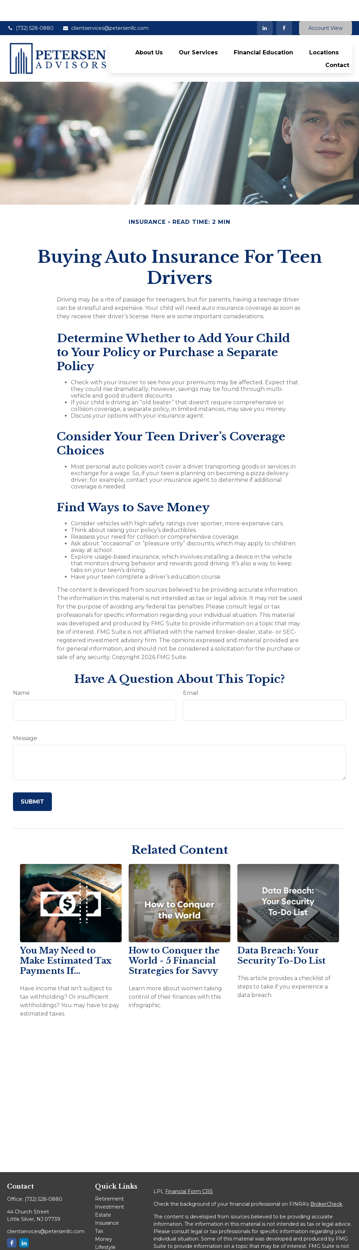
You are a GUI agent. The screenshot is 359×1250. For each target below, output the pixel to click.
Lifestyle (105, 1226)
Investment (109, 1186)
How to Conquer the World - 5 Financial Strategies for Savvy (174, 939)
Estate (103, 1194)
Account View (326, 7)
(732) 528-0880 (30, 7)
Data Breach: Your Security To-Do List (281, 934)
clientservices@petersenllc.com (105, 7)
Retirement (109, 1178)
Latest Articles (112, 1234)
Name (21, 672)
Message (25, 717)
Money (103, 1218)
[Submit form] (32, 780)
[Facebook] (284, 7)
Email (190, 672)
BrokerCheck (326, 1183)
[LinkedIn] (265, 7)
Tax (99, 1210)
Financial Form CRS (189, 1170)
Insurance (107, 1202)
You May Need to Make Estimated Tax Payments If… (65, 939)
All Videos (106, 1242)
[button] (149, 31)
